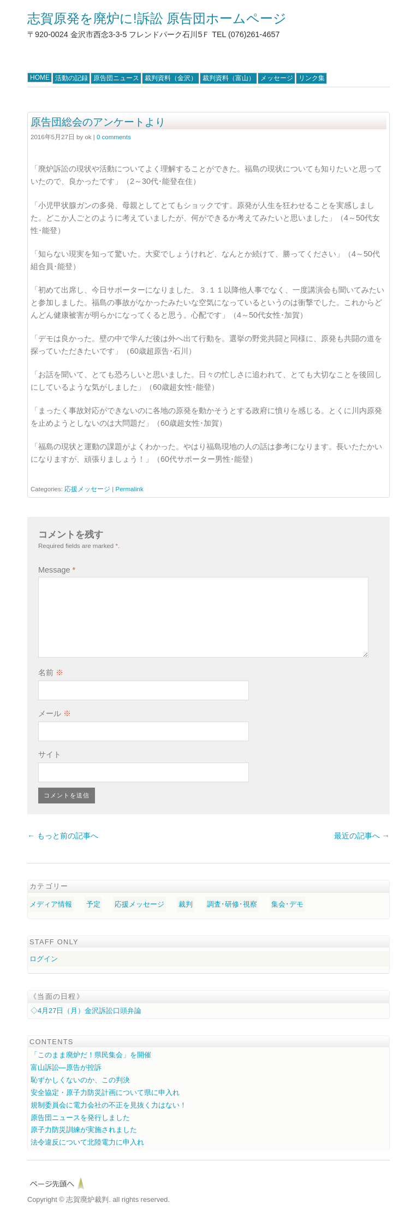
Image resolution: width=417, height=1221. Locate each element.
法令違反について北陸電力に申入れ (87, 1142)
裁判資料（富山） (228, 78)
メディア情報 (50, 904)
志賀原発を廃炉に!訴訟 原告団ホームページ (157, 18)
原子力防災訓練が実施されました (84, 1129)
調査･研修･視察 (232, 904)
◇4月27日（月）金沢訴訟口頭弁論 (86, 1010)
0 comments (114, 137)
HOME (40, 77)
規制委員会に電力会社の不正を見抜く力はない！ (109, 1105)
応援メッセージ (87, 489)
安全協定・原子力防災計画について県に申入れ (105, 1092)
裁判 (185, 904)
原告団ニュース (116, 78)
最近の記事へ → (362, 835)
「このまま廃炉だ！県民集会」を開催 (91, 1055)
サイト (49, 754)
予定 (93, 904)
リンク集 (312, 78)
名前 (50, 672)
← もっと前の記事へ (62, 835)
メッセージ (276, 78)
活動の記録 (71, 78)
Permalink (129, 489)
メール (54, 713)
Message (56, 569)
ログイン (43, 959)
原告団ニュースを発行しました (80, 1117)
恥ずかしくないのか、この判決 (80, 1080)
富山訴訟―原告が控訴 (66, 1067)
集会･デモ (287, 904)
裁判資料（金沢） (171, 78)
